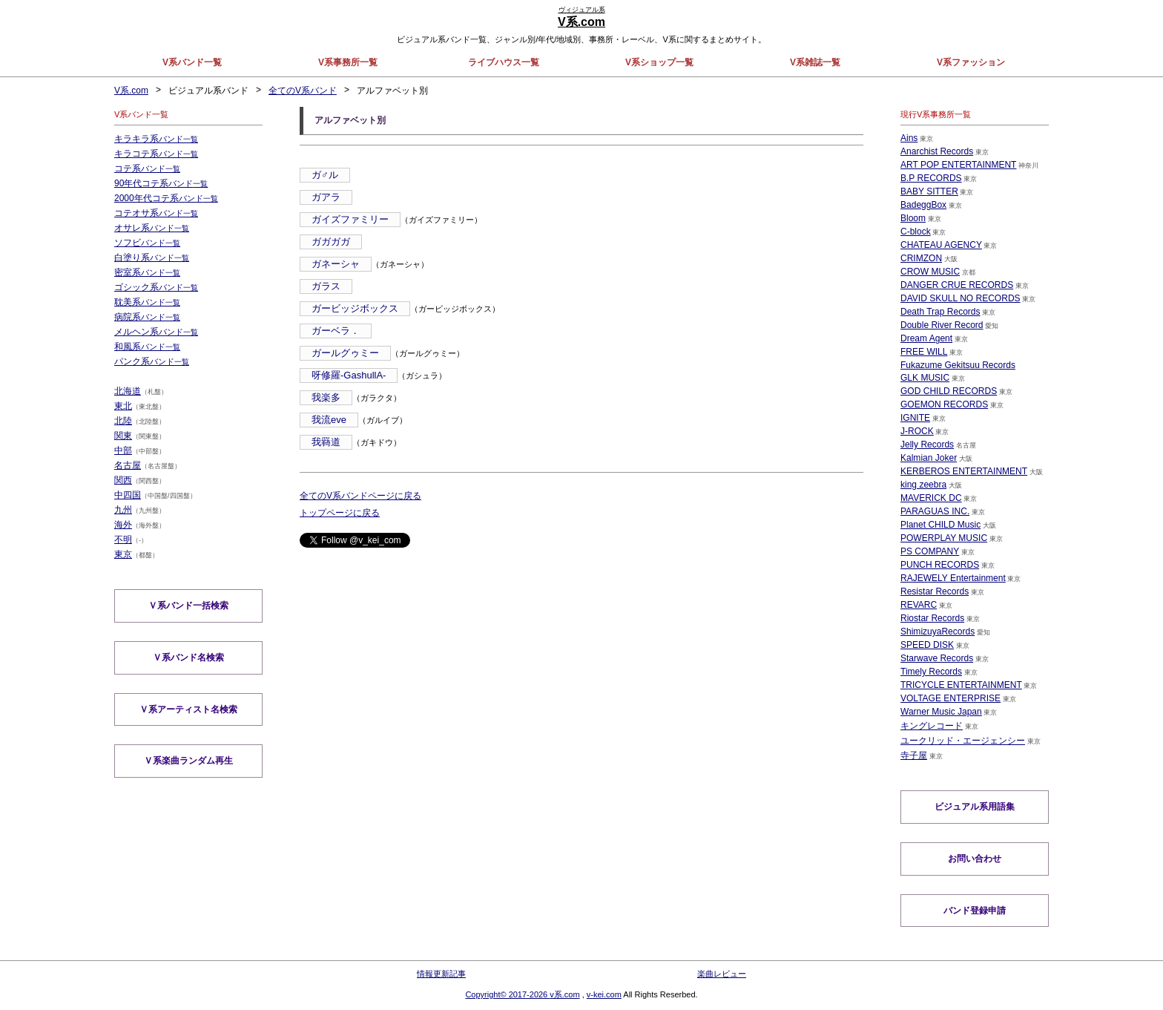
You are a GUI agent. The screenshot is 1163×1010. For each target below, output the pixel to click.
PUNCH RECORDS (939, 565)
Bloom (913, 218)
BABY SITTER (929, 191)
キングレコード (931, 726)
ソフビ (147, 242)
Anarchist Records (936, 151)
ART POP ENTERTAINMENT (958, 165)
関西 (123, 480)
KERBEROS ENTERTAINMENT (963, 471)
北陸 (123, 421)
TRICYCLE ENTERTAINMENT (961, 685)
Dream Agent (926, 338)
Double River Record (941, 325)
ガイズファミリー (350, 219)
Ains (908, 138)
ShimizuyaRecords (937, 631)
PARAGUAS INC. (934, 511)
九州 (123, 510)
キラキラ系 (156, 139)
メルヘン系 (156, 332)
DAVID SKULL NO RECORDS (960, 298)
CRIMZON (921, 258)
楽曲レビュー (721, 973)
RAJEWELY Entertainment (953, 578)
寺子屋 (913, 755)
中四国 (127, 495)
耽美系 (147, 302)
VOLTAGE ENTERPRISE (950, 698)
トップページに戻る (340, 513)
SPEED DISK (927, 645)
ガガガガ (331, 241)
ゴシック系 (156, 287)
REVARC (918, 605)
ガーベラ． (336, 330)
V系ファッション (971, 62)
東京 (123, 554)
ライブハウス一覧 (503, 62)
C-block (915, 231)
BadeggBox (923, 205)
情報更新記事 (441, 973)
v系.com (564, 994)
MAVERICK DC (930, 498)
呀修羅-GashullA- (349, 375)
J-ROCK (917, 431)
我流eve (329, 419)
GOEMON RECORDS (944, 404)
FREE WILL (923, 352)
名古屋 (127, 465)
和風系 (147, 346)
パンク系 (151, 361)
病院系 (147, 317)
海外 (123, 524)
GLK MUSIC (924, 378)
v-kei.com (604, 994)
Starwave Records (936, 658)
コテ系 (147, 168)
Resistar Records (934, 591)
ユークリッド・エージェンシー (962, 740)
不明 (123, 539)
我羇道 (326, 441)
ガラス (326, 286)
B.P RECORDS (930, 178)
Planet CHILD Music (940, 524)
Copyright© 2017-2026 (507, 994)
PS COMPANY (929, 551)
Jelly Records (927, 444)
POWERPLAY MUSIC (943, 538)
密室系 (147, 272)
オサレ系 (151, 228)
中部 (123, 450)
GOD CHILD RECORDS (948, 391)
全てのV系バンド (302, 90)
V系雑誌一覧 (815, 62)
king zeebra (923, 484)
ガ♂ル (325, 174)
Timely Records (931, 671)
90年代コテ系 (161, 183)
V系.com (131, 90)
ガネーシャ (336, 263)
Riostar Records (932, 618)
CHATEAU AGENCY (941, 245)
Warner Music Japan (941, 711)
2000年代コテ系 (166, 198)
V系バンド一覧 (192, 62)
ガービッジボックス (355, 308)
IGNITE (915, 418)
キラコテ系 (156, 153)
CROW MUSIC (930, 271)
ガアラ (326, 197)
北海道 (127, 391)
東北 (123, 406)
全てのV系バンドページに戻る (360, 496)
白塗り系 (151, 257)
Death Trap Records (940, 311)
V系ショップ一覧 (659, 62)
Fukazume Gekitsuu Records (957, 365)
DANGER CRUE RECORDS (956, 285)
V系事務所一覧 (348, 62)
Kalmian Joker (928, 458)
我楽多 (326, 397)
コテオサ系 (156, 213)
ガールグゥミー (345, 352)
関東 (123, 435)
